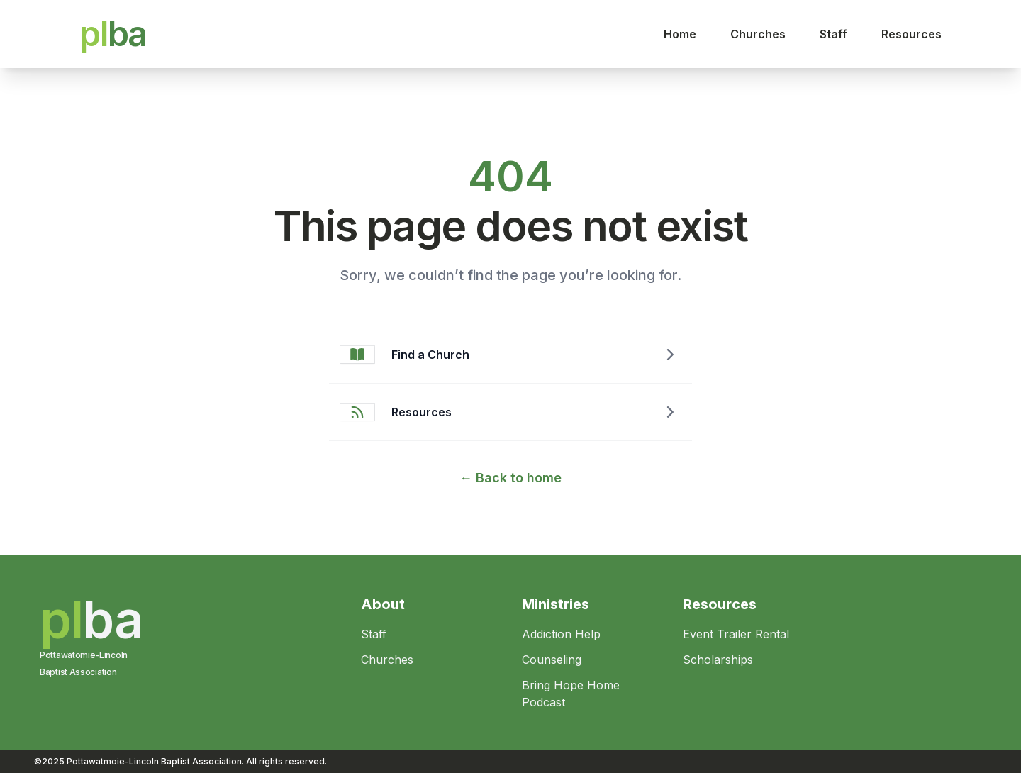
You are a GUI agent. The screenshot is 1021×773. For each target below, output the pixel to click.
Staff (833, 34)
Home (680, 34)
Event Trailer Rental (736, 634)
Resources (911, 34)
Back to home (510, 477)
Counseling (551, 659)
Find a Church (430, 354)
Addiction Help (561, 634)
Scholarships (718, 659)
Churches (758, 34)
